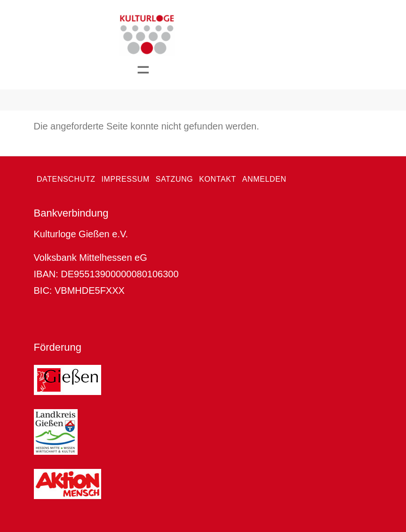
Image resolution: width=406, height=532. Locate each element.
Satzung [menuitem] (174, 179)
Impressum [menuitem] (125, 179)
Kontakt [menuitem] (217, 179)
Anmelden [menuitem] (264, 179)
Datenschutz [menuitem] (66, 179)
